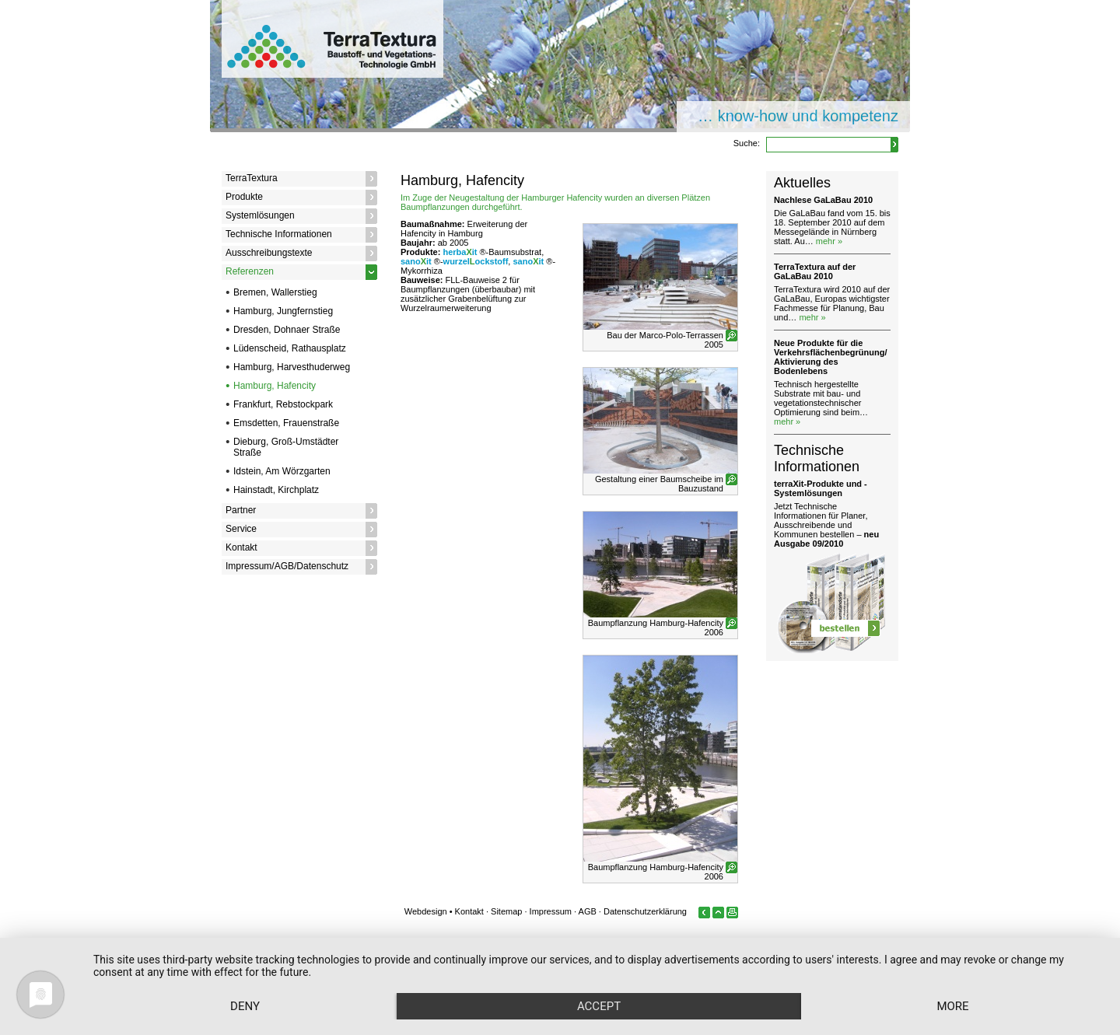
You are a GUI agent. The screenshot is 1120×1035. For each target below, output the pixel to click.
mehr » (829, 241)
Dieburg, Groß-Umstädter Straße (285, 447)
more (952, 1006)
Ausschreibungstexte (269, 252)
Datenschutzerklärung (645, 911)
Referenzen (250, 271)
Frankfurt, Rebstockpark (283, 404)
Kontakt (241, 547)
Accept (599, 1006)
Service (241, 528)
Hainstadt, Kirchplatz (276, 489)
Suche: (746, 143)
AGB (588, 911)
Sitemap (506, 911)
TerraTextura (252, 178)
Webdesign (425, 911)
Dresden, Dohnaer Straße (286, 329)
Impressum (551, 911)
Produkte (244, 196)
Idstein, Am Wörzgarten (282, 471)
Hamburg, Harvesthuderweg (291, 367)
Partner (241, 510)
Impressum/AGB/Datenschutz (287, 566)
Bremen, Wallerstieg (275, 292)
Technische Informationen (279, 234)
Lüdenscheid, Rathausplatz (289, 348)
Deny (245, 1006)
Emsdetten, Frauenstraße (286, 423)
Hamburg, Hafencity (274, 385)
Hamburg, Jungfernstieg (283, 311)
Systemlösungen (260, 215)
